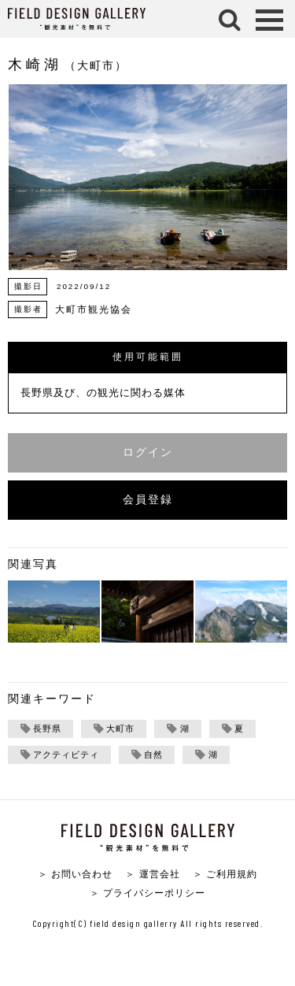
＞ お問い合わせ (75, 874)
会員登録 (148, 500)
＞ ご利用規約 (225, 874)
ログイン (148, 452)
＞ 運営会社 (152, 874)
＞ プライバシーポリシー (147, 893)
